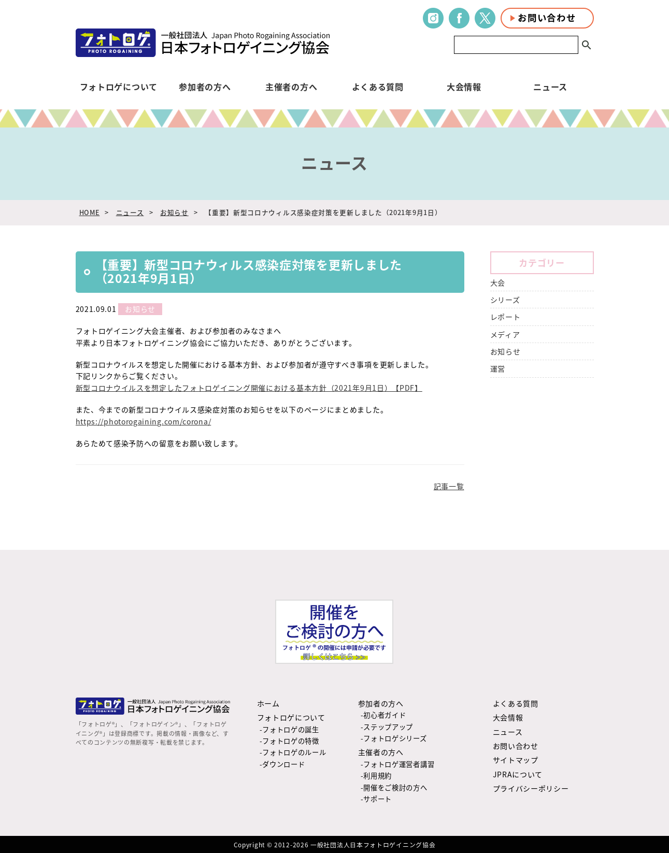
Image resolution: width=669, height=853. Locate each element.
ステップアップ (388, 727)
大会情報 (464, 86)
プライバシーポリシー (531, 788)
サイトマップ (515, 760)
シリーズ (505, 299)
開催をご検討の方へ (395, 787)
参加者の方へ (205, 86)
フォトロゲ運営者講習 (398, 764)
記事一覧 (449, 486)
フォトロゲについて (119, 86)
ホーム (268, 703)
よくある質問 (378, 86)
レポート (505, 316)
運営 (497, 368)
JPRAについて (518, 774)
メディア (505, 334)
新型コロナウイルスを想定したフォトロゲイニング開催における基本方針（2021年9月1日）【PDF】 (249, 387)
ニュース (550, 86)
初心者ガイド (384, 715)
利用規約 (377, 775)
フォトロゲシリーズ (394, 738)
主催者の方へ (291, 86)
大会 (497, 282)
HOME (89, 212)
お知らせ (174, 212)
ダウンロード (283, 764)
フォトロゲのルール (294, 752)
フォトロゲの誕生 (290, 729)
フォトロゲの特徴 (290, 741)
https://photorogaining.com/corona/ (143, 421)
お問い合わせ (547, 17)
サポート (377, 799)
